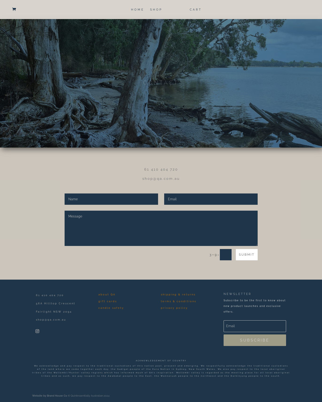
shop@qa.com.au (161, 179)
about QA (107, 294)
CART (196, 9)
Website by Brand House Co (49, 395)
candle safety (111, 308)
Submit (247, 254)
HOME (137, 9)
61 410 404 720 (161, 169)
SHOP (156, 9)
